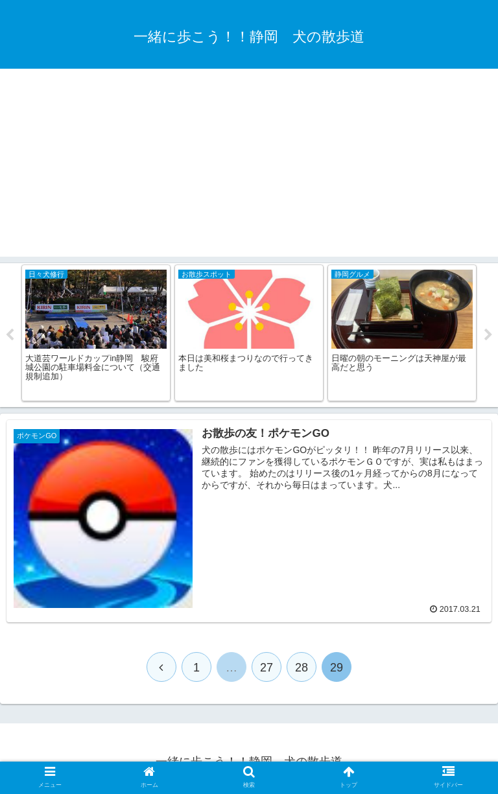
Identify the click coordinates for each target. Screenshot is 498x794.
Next (488, 335)
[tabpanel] (96, 332)
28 (301, 667)
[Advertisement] (249, 166)
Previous (9, 335)
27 (266, 667)
